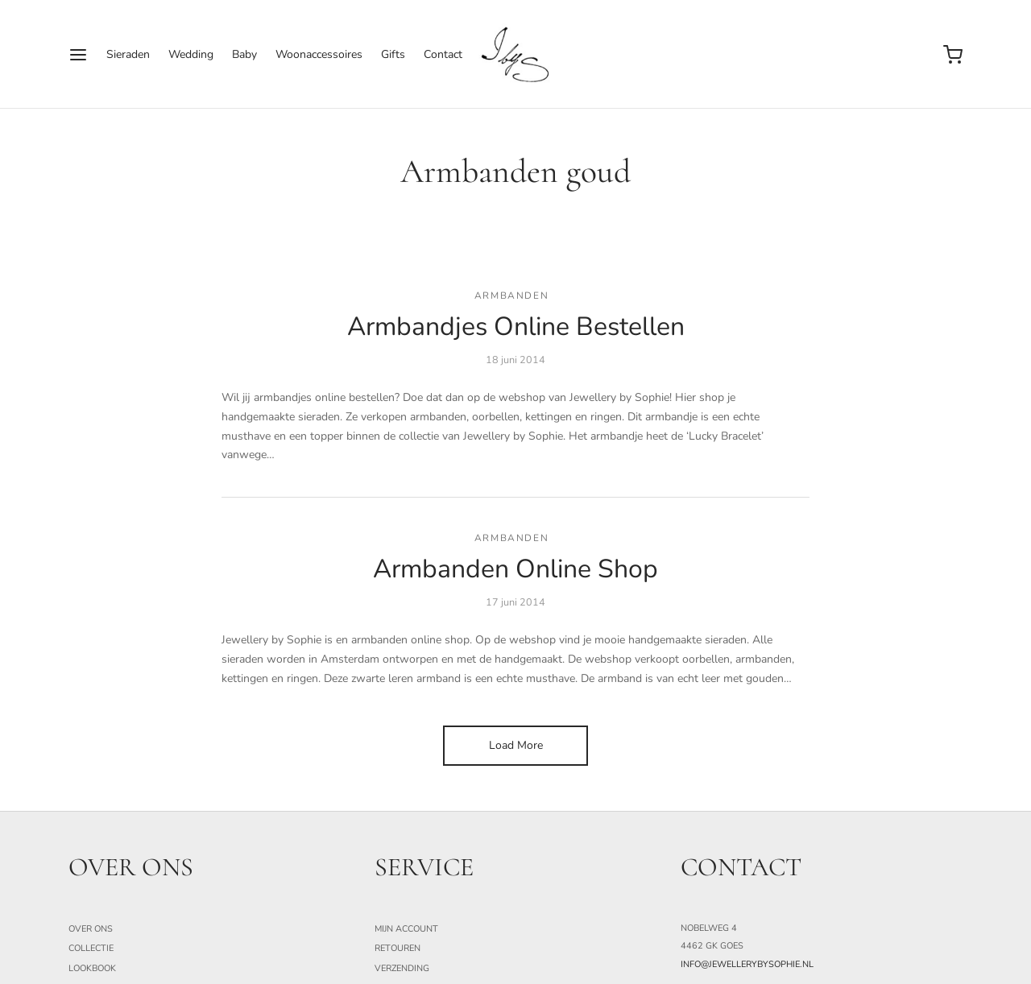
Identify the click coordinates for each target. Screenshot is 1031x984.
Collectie (91, 948)
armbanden (511, 295)
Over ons (90, 929)
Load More (516, 745)
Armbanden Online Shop (515, 569)
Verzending (402, 968)
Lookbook (92, 968)
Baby (244, 54)
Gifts (393, 54)
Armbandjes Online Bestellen (516, 326)
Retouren (397, 948)
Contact (443, 54)
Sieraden (128, 54)
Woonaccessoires (318, 54)
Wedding (190, 54)
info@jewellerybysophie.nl (747, 964)
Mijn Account (406, 929)
